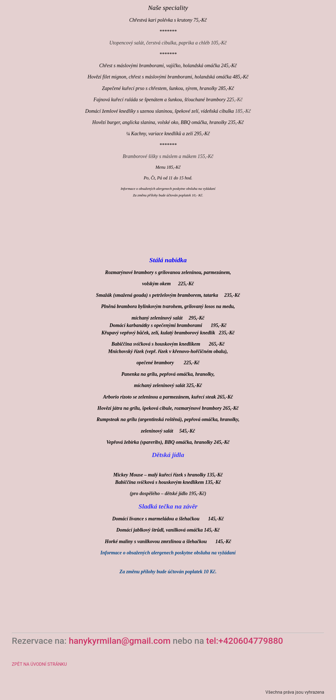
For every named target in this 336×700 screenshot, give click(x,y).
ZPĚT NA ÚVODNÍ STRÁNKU (39, 664)
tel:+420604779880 (244, 641)
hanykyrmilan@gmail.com (121, 641)
